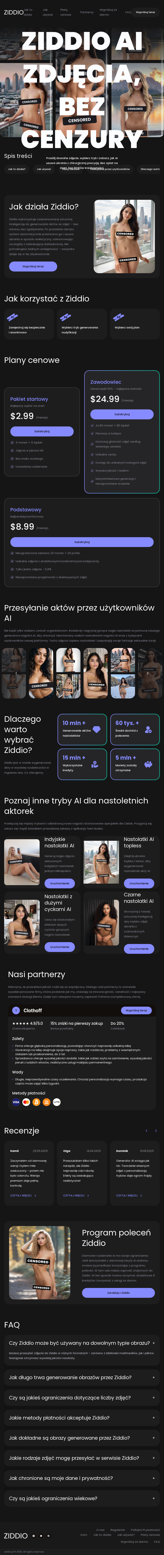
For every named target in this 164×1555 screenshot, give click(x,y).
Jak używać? (126, 1535)
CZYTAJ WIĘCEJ (23, 1195)
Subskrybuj (41, 431)
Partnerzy (87, 12)
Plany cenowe (150, 1535)
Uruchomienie (59, 883)
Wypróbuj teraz (145, 12)
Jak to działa (102, 1535)
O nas (100, 1530)
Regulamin (118, 1530)
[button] (16, 673)
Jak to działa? (16, 169)
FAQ (128, 12)
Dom (84, 1535)
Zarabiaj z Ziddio (118, 1293)
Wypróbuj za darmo (134, 1542)
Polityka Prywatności (145, 1530)
